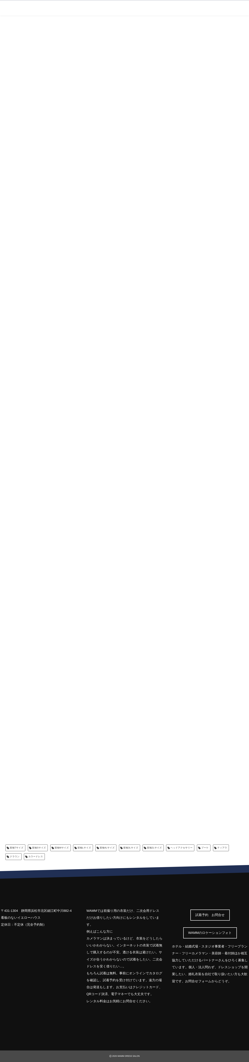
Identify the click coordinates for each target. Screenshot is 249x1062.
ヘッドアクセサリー (181, 848)
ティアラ (222, 848)
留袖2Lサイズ (154, 848)
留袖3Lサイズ (130, 848)
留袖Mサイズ (62, 848)
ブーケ (205, 848)
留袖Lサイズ (84, 848)
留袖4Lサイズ (107, 848)
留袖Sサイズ (39, 848)
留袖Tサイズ (16, 848)
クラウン (15, 856)
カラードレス (35, 856)
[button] (210, 915)
